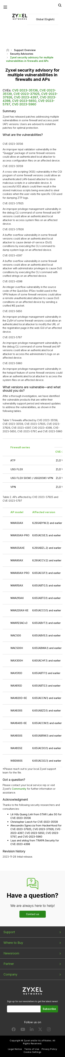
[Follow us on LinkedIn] (31, 1030)
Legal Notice (15, 1049)
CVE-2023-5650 (24, 101)
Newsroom (11, 953)
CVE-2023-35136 (25, 90)
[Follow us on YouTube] (22, 1030)
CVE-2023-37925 (27, 94)
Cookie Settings (32, 1052)
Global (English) (45, 19)
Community (19, 788)
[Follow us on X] (40, 1030)
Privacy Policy (49, 1049)
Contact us (32, 914)
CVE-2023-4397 (26, 97)
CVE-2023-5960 (24, 104)
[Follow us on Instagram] (49, 1030)
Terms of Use (31, 1049)
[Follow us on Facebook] (14, 1030)
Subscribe (49, 1008)
